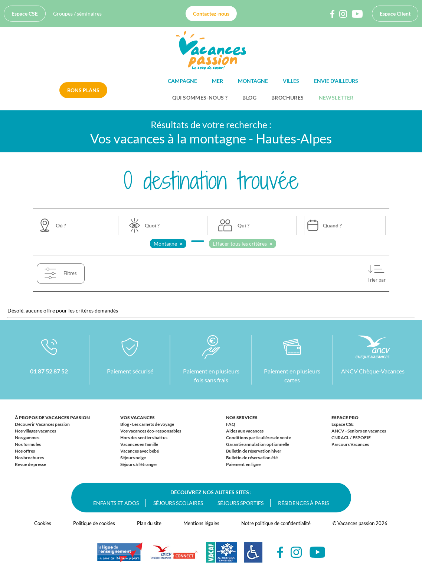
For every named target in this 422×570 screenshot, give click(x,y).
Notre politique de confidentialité (276, 523)
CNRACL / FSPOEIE (351, 437)
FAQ (230, 424)
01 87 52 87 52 (49, 371)
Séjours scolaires (178, 503)
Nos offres (25, 451)
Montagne (253, 81)
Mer (217, 81)
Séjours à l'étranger (138, 464)
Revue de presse (30, 464)
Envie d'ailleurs (336, 81)
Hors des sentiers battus (143, 437)
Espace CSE (25, 13)
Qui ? (243, 225)
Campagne (182, 81)
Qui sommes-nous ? (200, 97)
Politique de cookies (94, 523)
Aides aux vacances (245, 431)
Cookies (42, 523)
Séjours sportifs (240, 503)
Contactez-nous (211, 13)
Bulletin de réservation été (252, 457)
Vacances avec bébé (139, 451)
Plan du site (149, 523)
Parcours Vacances (350, 444)
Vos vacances (137, 417)
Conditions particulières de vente (258, 437)
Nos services (242, 417)
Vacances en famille (139, 444)
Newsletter (336, 97)
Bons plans (83, 90)
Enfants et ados (116, 503)
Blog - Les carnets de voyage (147, 424)
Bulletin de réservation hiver (253, 451)
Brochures (287, 97)
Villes (291, 81)
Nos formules (28, 444)
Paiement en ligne (243, 464)
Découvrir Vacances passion (42, 424)
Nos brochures (29, 457)
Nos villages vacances (35, 431)
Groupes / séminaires (77, 13)
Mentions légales (201, 523)
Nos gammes (27, 437)
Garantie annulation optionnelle (257, 444)
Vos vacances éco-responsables (150, 431)
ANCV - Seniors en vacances (358, 431)
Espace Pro (345, 417)
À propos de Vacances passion (52, 417)
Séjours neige (133, 457)
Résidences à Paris (303, 503)
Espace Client (395, 13)
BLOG (249, 97)
